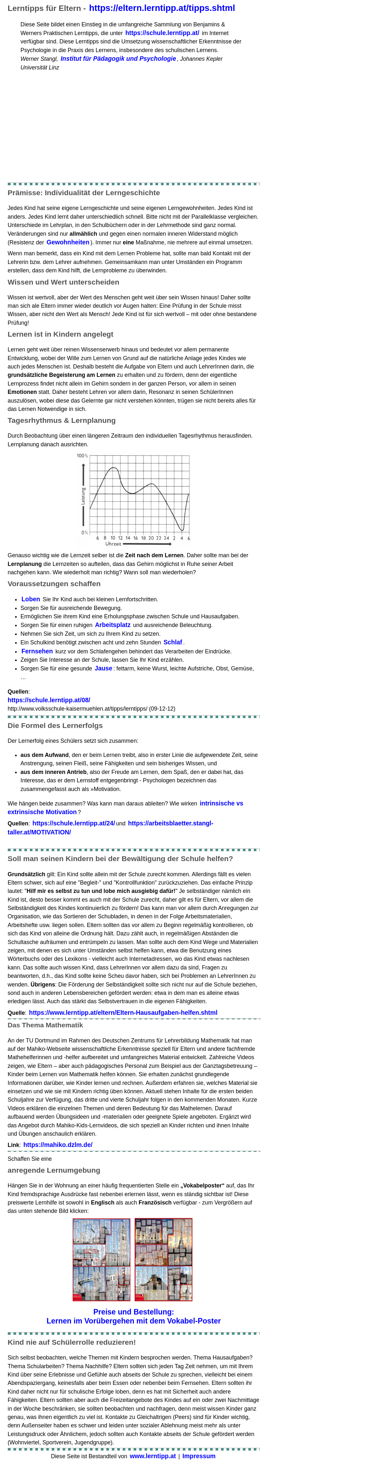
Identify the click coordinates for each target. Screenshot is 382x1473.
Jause (103, 668)
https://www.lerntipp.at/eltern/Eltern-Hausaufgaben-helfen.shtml (123, 1012)
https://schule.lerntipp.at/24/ (73, 823)
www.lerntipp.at (153, 1455)
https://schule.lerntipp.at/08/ (49, 700)
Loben (31, 599)
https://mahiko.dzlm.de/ (58, 1144)
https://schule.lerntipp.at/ (162, 32)
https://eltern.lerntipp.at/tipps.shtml (162, 8)
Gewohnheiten (68, 242)
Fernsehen (37, 651)
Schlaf (173, 642)
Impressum (199, 1455)
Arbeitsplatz (113, 624)
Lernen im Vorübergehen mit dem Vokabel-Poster (134, 1321)
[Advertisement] (134, 122)
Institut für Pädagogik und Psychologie (118, 58)
